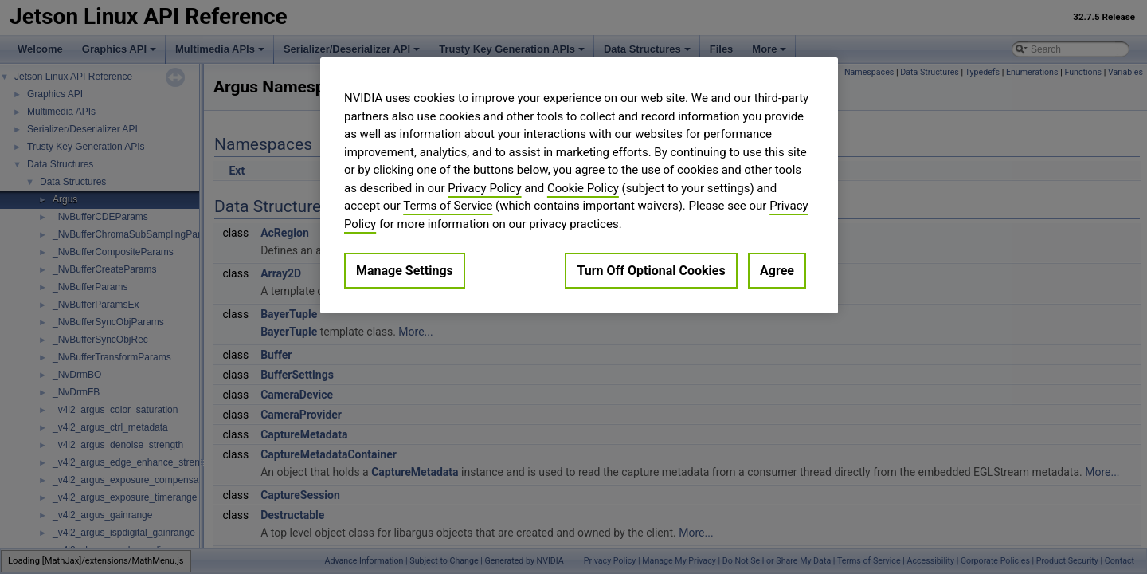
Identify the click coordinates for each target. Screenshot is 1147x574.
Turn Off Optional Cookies (651, 270)
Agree (777, 270)
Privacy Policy (484, 188)
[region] (579, 185)
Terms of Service (447, 206)
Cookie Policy (583, 188)
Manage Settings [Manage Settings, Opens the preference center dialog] (404, 270)
